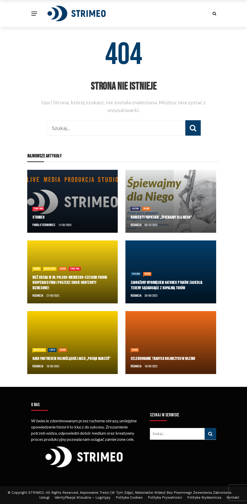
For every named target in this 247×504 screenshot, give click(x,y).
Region (146, 208)
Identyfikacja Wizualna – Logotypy (82, 497)
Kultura (135, 208)
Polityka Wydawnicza (204, 497)
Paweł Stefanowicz (43, 225)
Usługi (44, 497)
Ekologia (136, 273)
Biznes (37, 268)
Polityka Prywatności (165, 497)
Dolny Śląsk (49, 268)
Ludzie (52, 349)
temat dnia (38, 208)
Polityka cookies (129, 497)
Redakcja (136, 225)
